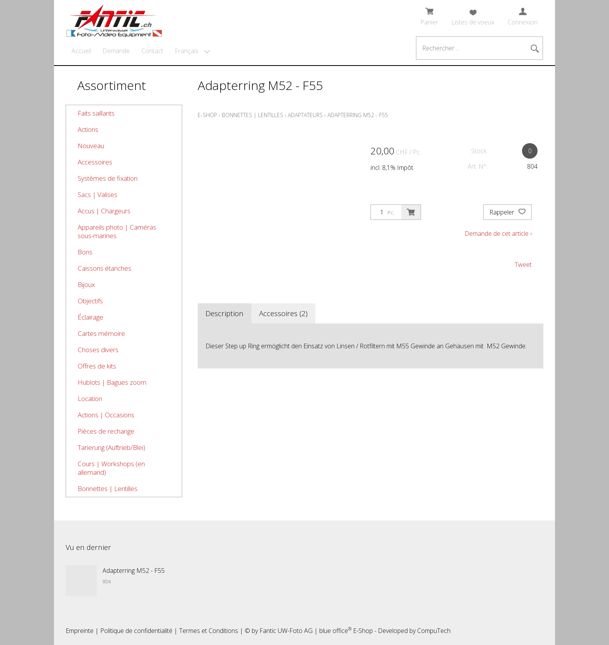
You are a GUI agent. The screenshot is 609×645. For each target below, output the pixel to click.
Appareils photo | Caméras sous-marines (117, 231)
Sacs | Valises (97, 194)
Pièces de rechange (106, 431)
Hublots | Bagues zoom (112, 382)
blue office (335, 630)
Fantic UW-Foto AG (286, 630)
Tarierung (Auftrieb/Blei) (111, 447)
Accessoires (95, 161)
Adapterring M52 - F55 (357, 115)
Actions (88, 129)
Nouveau (91, 145)
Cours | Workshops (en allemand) (111, 468)
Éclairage (90, 317)
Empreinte (80, 630)
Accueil (81, 51)
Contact (152, 51)
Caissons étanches (104, 268)
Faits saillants (96, 113)
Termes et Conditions (208, 630)
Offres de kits (97, 365)
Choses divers (98, 349)
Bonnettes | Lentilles (107, 488)
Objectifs (90, 300)
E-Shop (207, 115)
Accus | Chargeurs (104, 210)
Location (90, 398)
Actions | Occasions (106, 414)
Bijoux (86, 284)
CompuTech (434, 630)
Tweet (523, 264)
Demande (116, 51)
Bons (85, 251)
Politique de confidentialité (136, 630)
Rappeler (507, 212)
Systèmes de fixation (107, 178)
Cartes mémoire (101, 333)
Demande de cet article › (498, 233)
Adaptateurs (305, 115)
